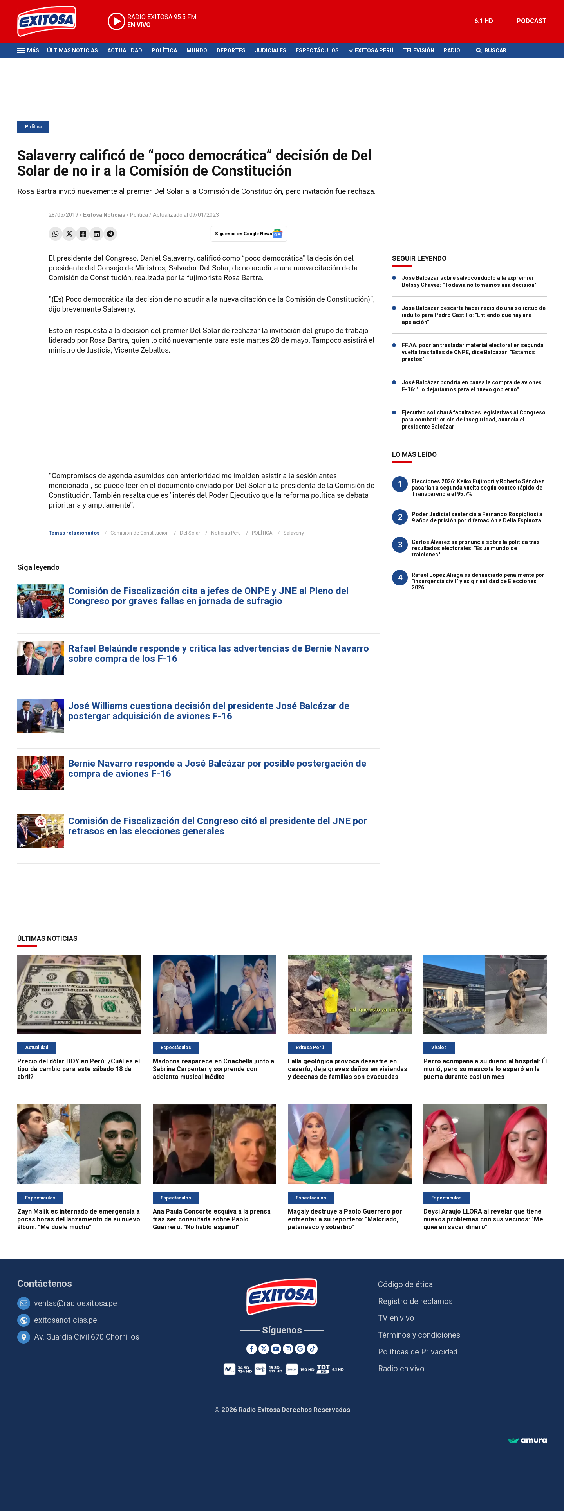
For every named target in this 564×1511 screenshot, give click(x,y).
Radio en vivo (401, 1368)
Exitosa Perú (374, 50)
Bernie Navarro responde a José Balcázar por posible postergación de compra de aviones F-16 (217, 768)
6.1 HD (483, 21)
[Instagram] (288, 1349)
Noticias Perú (226, 533)
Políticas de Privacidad (417, 1351)
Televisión (418, 50)
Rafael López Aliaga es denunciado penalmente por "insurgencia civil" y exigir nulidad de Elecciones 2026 (478, 581)
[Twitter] (263, 1349)
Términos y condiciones (419, 1335)
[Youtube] (276, 1349)
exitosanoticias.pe (65, 1320)
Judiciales (270, 50)
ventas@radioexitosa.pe (75, 1303)
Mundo (196, 50)
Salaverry (294, 533)
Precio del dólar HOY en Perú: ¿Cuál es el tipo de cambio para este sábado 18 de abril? (78, 1069)
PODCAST (532, 21)
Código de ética (405, 1284)
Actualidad (124, 50)
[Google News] (300, 1349)
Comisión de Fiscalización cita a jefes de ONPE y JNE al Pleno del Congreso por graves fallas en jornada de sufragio (208, 596)
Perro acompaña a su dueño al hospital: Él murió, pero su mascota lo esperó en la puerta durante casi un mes (485, 1069)
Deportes (231, 50)
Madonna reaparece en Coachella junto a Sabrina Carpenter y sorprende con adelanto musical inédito (213, 1069)
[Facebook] (251, 1349)
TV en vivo (396, 1318)
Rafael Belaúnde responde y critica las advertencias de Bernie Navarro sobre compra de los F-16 (218, 653)
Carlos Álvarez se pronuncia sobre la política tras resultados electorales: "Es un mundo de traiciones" (476, 548)
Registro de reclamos (415, 1301)
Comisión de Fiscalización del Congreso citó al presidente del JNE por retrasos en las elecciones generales (217, 826)
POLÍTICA (262, 533)
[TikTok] (312, 1349)
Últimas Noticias (72, 50)
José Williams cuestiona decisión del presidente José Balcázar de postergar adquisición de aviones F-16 (208, 711)
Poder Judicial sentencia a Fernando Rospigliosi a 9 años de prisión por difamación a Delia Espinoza (477, 517)
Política (164, 50)
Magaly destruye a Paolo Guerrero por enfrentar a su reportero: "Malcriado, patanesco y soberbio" (345, 1219)
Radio (452, 50)
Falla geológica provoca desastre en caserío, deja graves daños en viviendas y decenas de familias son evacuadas (347, 1069)
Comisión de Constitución (139, 533)
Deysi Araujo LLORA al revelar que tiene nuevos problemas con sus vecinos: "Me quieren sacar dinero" (483, 1219)
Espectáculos (317, 50)
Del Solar (190, 533)
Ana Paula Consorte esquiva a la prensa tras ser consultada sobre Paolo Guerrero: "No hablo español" (212, 1219)
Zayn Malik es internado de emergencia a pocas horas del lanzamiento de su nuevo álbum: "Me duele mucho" (78, 1219)
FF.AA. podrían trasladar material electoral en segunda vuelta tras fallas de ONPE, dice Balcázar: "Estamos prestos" (473, 352)
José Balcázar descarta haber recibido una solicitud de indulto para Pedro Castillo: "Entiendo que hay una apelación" (474, 315)
